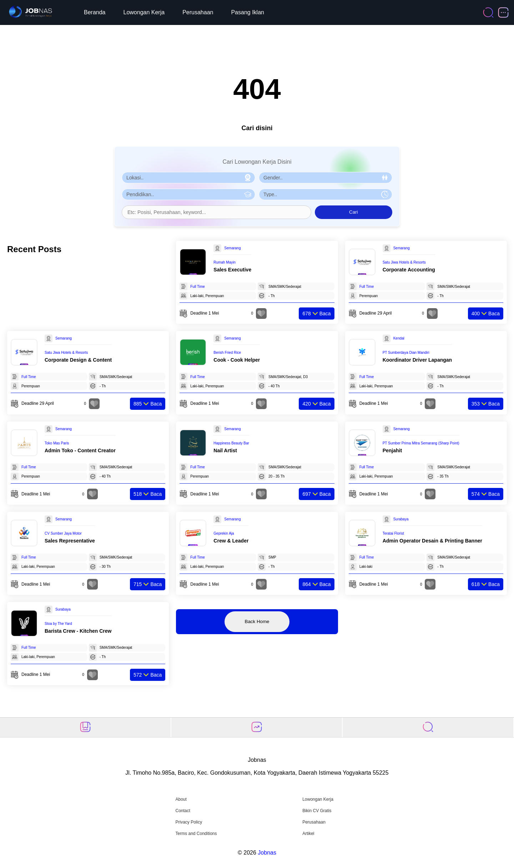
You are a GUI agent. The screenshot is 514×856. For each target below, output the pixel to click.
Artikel (308, 833)
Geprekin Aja (223, 533)
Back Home (257, 621)
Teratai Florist (393, 533)
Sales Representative (70, 541)
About (180, 799)
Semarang (232, 248)
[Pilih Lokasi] (188, 177)
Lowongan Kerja (144, 12)
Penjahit (392, 450)
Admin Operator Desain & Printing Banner (432, 541)
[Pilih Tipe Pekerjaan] (325, 194)
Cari (353, 212)
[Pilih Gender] (325, 177)
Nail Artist (225, 450)
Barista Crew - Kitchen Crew (78, 631)
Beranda (95, 12)
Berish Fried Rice (227, 353)
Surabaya (401, 519)
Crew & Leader (230, 541)
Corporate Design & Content (78, 360)
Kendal (398, 338)
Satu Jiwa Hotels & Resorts (404, 262)
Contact (182, 810)
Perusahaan (197, 12)
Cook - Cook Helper (236, 360)
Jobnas (267, 853)
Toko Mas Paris (57, 443)
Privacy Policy (188, 822)
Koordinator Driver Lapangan (417, 360)
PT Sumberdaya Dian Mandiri (406, 353)
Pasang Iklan (247, 12)
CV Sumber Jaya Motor (63, 533)
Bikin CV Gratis (316, 810)
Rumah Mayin (224, 262)
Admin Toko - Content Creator (80, 450)
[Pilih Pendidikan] (188, 194)
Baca (316, 313)
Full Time (197, 287)
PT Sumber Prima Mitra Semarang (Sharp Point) (421, 443)
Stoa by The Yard (58, 624)
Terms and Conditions (196, 833)
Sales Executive (232, 269)
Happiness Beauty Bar (231, 443)
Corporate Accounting (409, 269)
